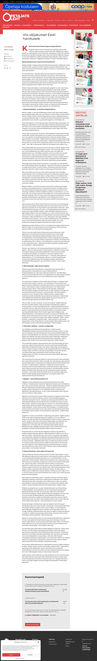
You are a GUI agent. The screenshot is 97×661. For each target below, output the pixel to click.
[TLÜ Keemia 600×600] (84, 96)
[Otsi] (92, 20)
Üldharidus (26, 25)
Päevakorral (8, 25)
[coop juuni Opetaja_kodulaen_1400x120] (48, 7)
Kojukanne (52, 641)
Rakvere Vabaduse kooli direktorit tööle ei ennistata (84, 125)
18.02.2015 (53, 615)
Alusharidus (51, 25)
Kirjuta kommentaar (32, 624)
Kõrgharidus (39, 25)
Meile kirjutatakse (79, 20)
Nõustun (11, 654)
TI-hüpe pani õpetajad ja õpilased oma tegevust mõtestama (82, 158)
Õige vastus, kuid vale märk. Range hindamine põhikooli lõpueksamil (84, 187)
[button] (38, 642)
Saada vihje (50, 20)
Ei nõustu (30, 654)
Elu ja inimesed (85, 25)
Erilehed (57, 20)
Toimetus (35, 639)
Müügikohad (53, 644)
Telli (63, 20)
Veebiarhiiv (68, 639)
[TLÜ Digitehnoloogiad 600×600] (84, 59)
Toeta (88, 20)
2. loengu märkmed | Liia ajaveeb (36, 615)
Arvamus (17, 25)
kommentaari (9, 61)
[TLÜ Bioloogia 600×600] (84, 77)
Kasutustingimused (19, 658)
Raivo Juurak (9, 50)
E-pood (69, 20)
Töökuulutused (38, 20)
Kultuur (6, 27)
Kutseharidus (63, 25)
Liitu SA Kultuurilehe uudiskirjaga (86, 647)
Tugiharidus (73, 25)
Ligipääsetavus (86, 643)
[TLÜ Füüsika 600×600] (84, 41)
